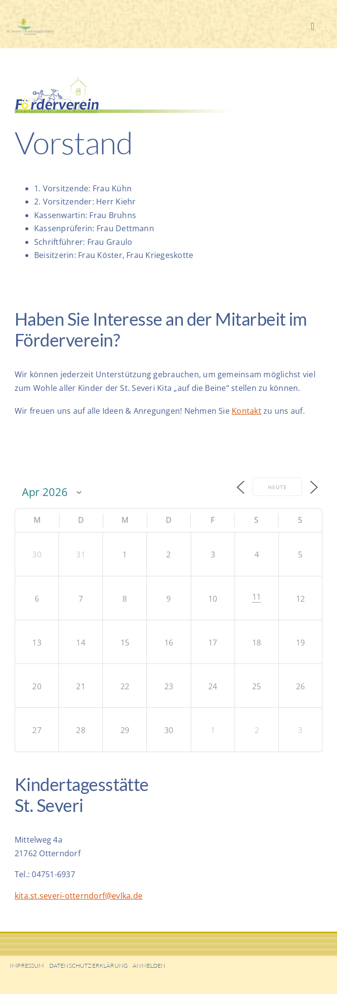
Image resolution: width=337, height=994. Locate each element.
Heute (277, 487)
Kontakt (246, 410)
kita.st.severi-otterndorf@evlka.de (78, 895)
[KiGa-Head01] (39, 22)
